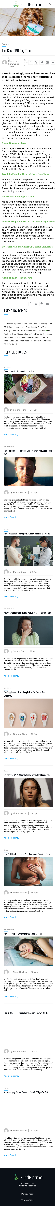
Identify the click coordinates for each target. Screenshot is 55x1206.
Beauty (6, 771)
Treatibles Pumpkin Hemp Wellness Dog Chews (25, 174)
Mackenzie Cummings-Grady (14, 64)
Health (6, 529)
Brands (5, 44)
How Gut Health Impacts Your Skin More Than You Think (27, 854)
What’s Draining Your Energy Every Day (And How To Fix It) (27, 612)
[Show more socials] (53, 62)
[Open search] (50, 4)
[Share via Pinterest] (42, 62)
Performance (9, 447)
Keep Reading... (11, 434)
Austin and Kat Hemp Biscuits (17, 277)
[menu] (4, 4)
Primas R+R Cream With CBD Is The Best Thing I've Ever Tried (28, 337)
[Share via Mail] (47, 62)
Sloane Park (19, 409)
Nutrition (7, 367)
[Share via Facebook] (30, 62)
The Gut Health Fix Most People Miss (19, 371)
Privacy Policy (27, 1194)
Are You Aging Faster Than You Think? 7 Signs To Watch (27, 1092)
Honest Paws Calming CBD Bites (18, 196)
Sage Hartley (20, 972)
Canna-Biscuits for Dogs (14, 143)
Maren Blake (19, 572)
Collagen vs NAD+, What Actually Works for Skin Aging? (27, 774)
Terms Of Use (27, 1200)
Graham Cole (20, 733)
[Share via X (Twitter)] (36, 62)
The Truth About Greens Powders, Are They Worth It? (26, 1012)
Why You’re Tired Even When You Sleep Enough (23, 933)
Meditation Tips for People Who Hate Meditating (26, 323)
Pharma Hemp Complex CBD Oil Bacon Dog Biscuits (28, 221)
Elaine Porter (20, 492)
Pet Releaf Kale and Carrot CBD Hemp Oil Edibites (27, 246)
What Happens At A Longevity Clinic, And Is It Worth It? (27, 533)
